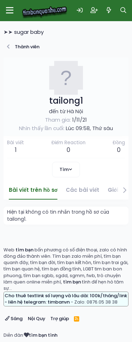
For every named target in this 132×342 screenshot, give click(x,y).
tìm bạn (24, 249)
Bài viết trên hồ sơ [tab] (33, 190)
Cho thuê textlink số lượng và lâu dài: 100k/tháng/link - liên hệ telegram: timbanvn (66, 298)
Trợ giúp (59, 318)
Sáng (14, 318)
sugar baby (29, 32)
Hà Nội (75, 111)
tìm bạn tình (43, 335)
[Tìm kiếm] (123, 10)
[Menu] (9, 10)
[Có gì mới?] (109, 10)
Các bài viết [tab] (82, 190)
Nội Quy (36, 318)
